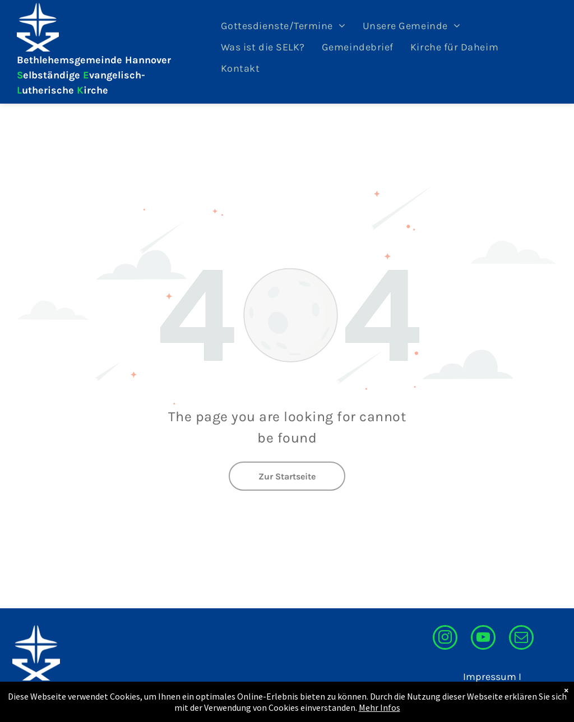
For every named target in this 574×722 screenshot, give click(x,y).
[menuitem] (283, 25)
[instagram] (445, 639)
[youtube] (483, 639)
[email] (521, 639)
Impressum (489, 676)
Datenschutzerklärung (469, 692)
